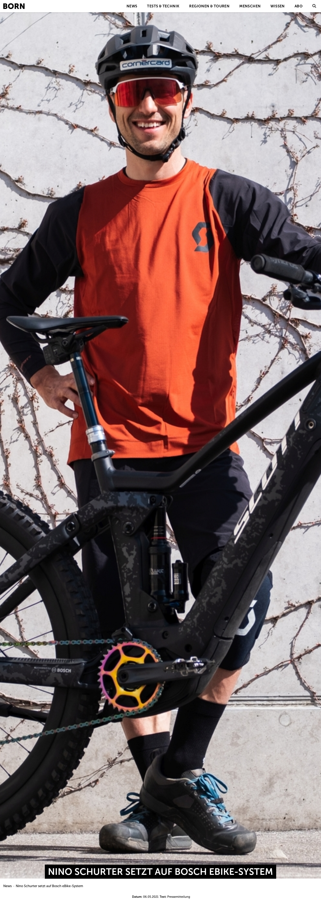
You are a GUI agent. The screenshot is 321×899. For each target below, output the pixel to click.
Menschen (250, 6)
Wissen (277, 6)
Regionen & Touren (209, 6)
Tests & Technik (163, 6)
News (132, 6)
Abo (299, 6)
